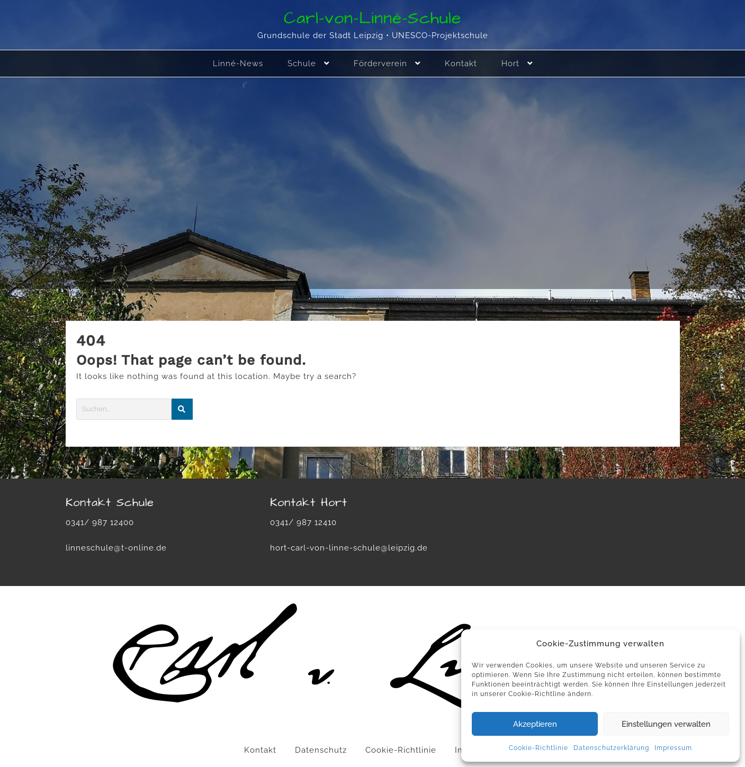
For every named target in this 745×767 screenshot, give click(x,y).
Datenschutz (321, 750)
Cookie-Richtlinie (538, 748)
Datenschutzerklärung (611, 748)
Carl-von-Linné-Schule (372, 18)
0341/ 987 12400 (100, 522)
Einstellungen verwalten (666, 724)
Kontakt (260, 750)
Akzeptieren (535, 724)
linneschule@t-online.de (116, 548)
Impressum (673, 748)
